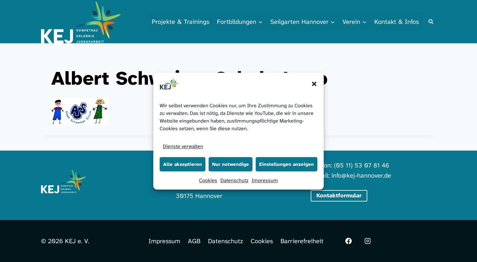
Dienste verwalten (183, 146)
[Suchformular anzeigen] (431, 22)
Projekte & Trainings (180, 22)
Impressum (265, 180)
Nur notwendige (230, 164)
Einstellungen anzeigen (286, 164)
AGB (194, 241)
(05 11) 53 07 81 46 (361, 165)
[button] (314, 84)
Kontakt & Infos (396, 22)
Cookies (208, 180)
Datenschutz (234, 180)
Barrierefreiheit (301, 241)
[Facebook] (348, 241)
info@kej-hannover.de (361, 175)
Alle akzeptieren (182, 164)
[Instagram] (367, 241)
